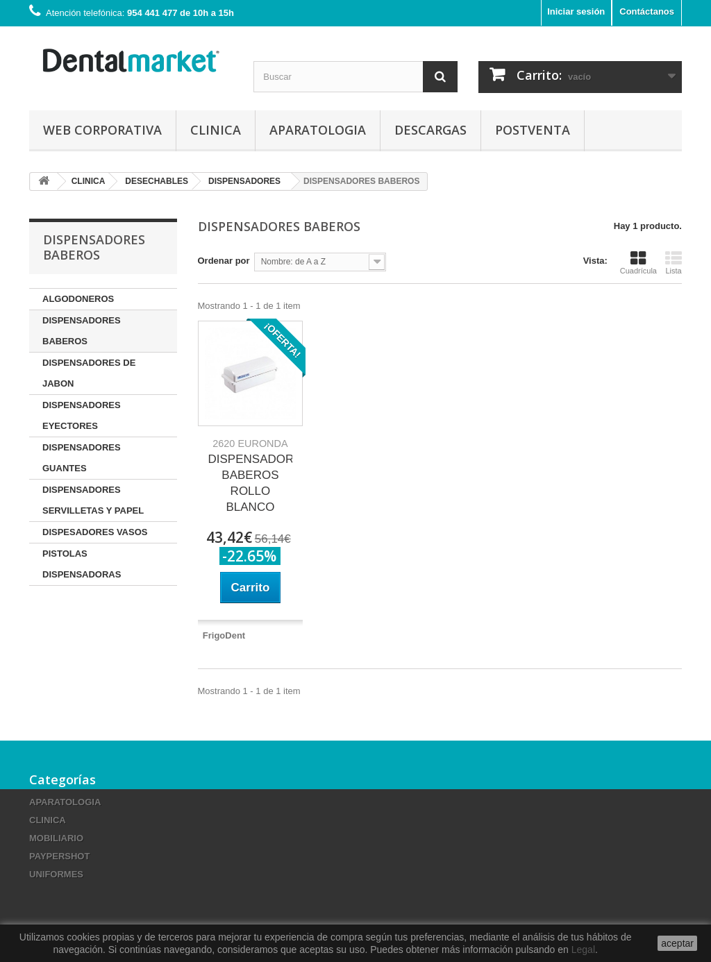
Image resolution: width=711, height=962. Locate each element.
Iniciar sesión (576, 11)
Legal (583, 949)
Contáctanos (646, 11)
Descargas (430, 129)
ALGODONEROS (78, 299)
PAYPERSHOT (59, 856)
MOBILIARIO (56, 838)
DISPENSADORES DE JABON (88, 373)
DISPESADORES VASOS (94, 532)
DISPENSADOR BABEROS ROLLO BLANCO (250, 476)
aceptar (677, 943)
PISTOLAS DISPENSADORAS (81, 564)
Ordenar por (224, 260)
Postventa (532, 129)
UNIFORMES (56, 874)
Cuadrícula (638, 262)
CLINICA (215, 129)
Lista (673, 262)
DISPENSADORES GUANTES (81, 457)
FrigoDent (224, 635)
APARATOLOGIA (317, 129)
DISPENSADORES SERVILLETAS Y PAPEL (93, 500)
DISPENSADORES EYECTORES (81, 415)
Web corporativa (102, 129)
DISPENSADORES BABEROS (81, 330)
